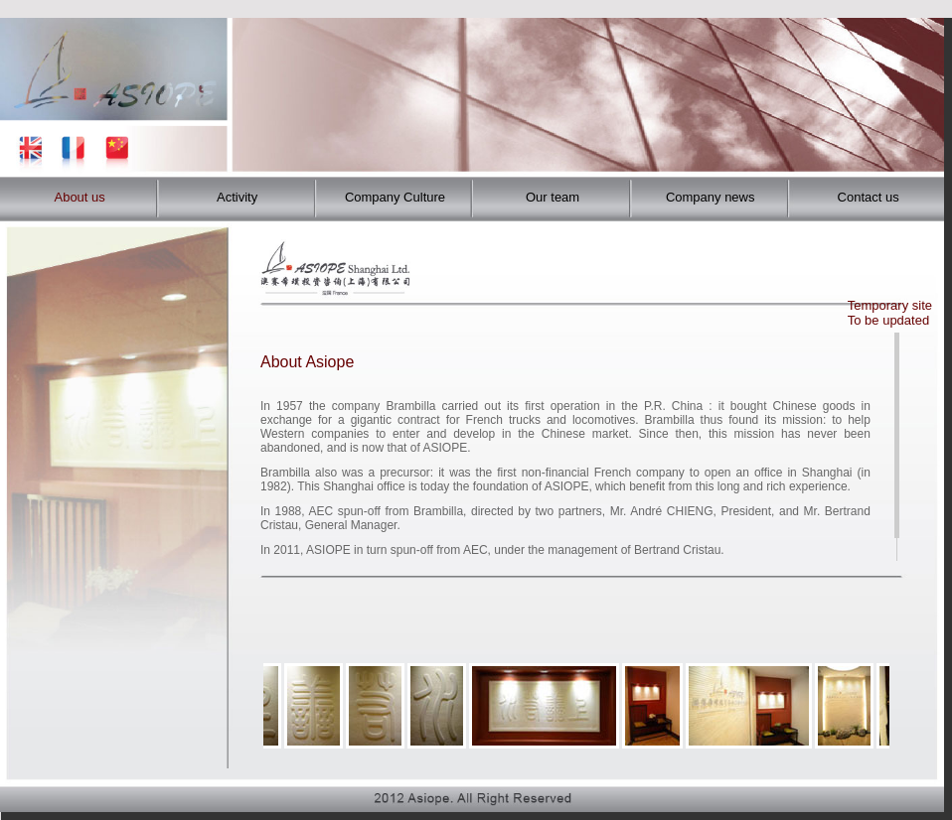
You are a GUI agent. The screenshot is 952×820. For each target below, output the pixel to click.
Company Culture (395, 197)
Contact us (868, 197)
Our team (552, 197)
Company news (710, 197)
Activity (237, 197)
